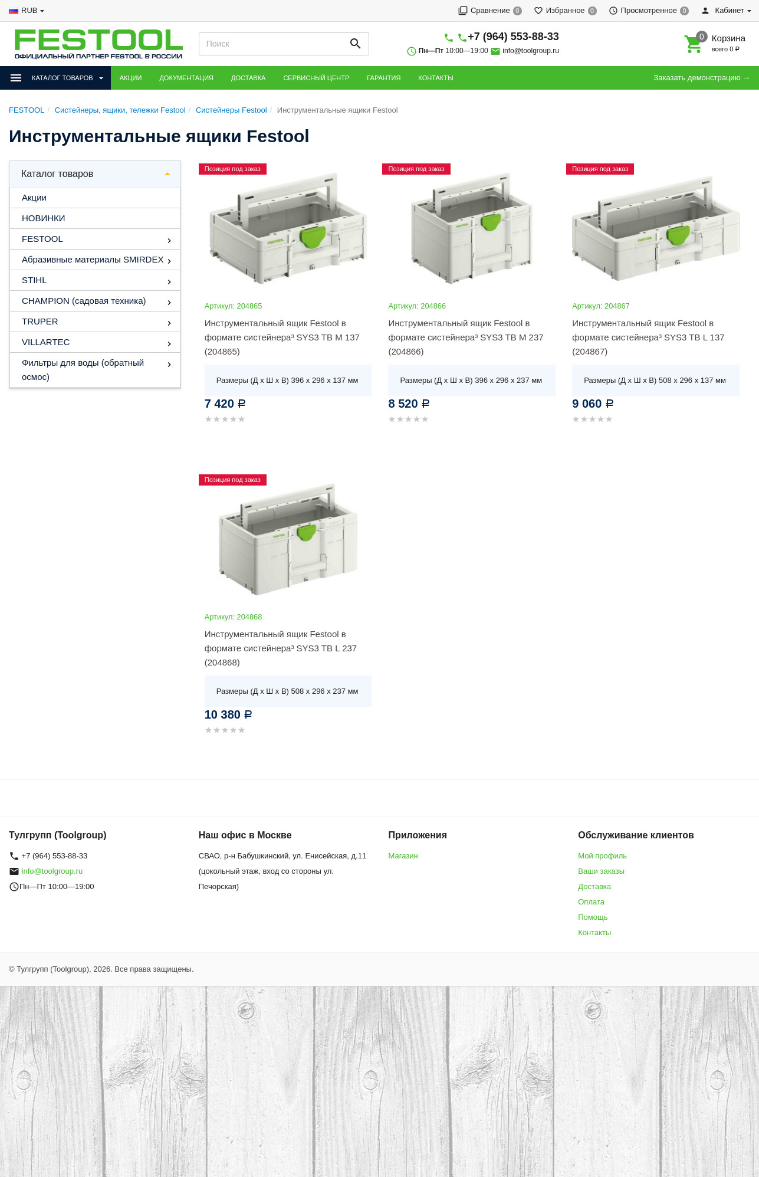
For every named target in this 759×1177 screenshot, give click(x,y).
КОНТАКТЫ (435, 77)
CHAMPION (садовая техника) (84, 301)
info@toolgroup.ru (530, 51)
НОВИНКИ (43, 218)
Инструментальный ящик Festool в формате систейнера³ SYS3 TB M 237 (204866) (465, 337)
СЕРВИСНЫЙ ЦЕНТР (316, 77)
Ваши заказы (601, 871)
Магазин (403, 855)
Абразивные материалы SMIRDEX (92, 259)
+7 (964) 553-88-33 (513, 36)
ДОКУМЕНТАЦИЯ (186, 77)
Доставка (594, 886)
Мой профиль (602, 855)
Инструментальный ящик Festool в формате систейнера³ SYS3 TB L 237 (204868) (281, 648)
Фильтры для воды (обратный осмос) (83, 370)
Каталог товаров (57, 174)
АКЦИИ (131, 77)
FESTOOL (42, 239)
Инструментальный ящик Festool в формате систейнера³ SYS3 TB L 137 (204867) (648, 337)
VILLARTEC (46, 342)
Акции (34, 197)
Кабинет (722, 10)
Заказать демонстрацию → (701, 77)
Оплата (591, 901)
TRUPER (40, 321)
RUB (29, 10)
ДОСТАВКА (248, 77)
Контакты (594, 932)
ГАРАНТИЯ (383, 77)
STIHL (34, 280)
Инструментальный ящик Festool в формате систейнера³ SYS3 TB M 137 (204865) (282, 337)
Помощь (592, 917)
